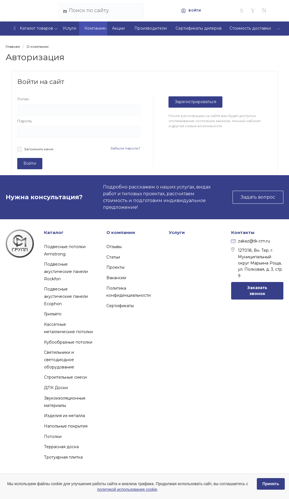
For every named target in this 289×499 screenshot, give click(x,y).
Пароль (24, 121)
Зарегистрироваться (195, 101)
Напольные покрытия (65, 426)
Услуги (177, 232)
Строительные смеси (65, 377)
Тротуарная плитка (63, 457)
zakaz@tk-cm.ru (250, 241)
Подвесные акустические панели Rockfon (66, 271)
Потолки (53, 436)
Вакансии (116, 277)
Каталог (54, 232)
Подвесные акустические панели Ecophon (66, 296)
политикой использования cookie (127, 489)
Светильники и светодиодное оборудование (59, 359)
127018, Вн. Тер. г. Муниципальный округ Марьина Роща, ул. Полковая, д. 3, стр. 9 (257, 262)
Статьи (113, 257)
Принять (270, 483)
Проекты (115, 267)
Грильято (53, 313)
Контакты (243, 232)
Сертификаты (120, 305)
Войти (29, 163)
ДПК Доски (56, 387)
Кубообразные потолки (68, 342)
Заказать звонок (257, 290)
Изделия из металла (64, 415)
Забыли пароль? (125, 148)
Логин (23, 99)
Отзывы (114, 246)
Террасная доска (61, 446)
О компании (120, 232)
